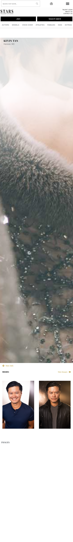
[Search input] (18, 4)
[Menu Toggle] (67, 3)
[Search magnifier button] (37, 4)
